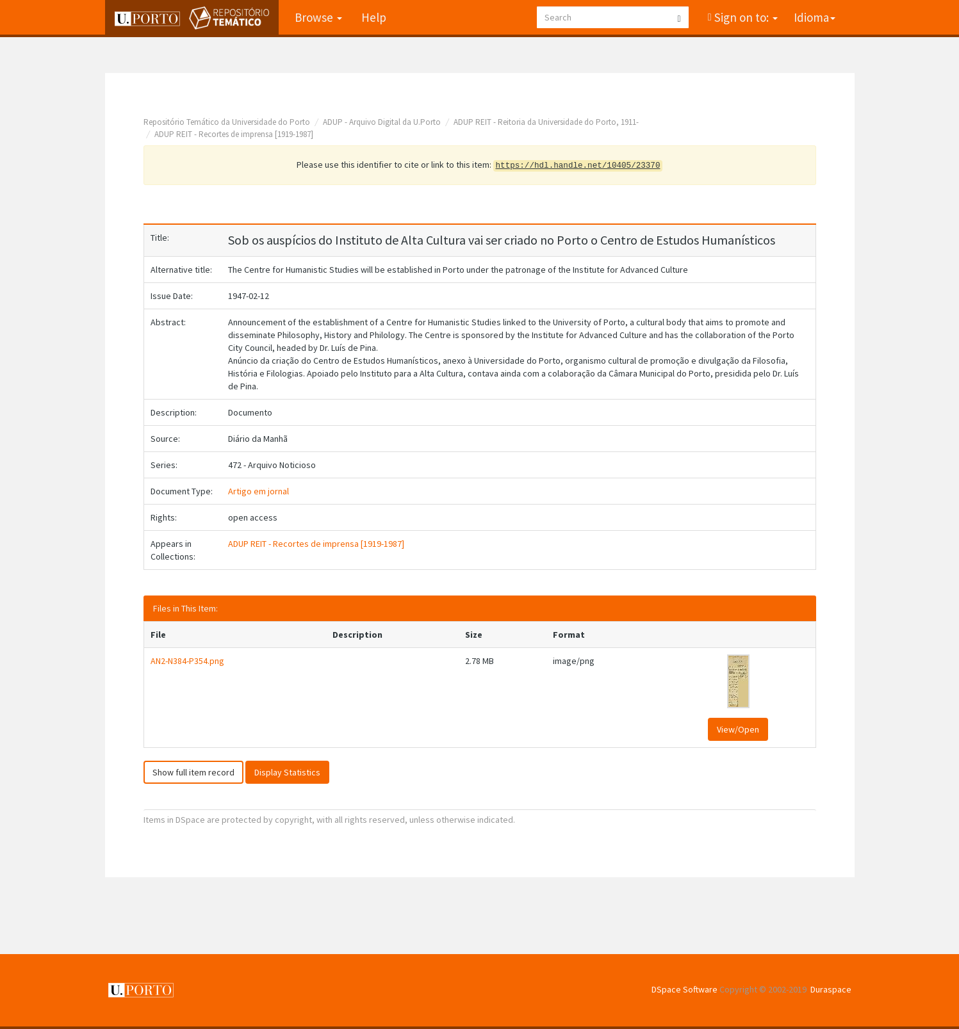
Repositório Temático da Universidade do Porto (226, 122)
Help (373, 17)
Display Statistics (287, 772)
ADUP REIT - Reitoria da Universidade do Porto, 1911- (546, 122)
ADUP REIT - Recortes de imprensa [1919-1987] (233, 134)
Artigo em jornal (258, 491)
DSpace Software (684, 989)
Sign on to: (745, 17)
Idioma (814, 17)
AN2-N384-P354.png (187, 661)
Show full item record (193, 772)
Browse (318, 17)
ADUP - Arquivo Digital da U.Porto (382, 122)
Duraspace (830, 989)
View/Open (738, 729)
